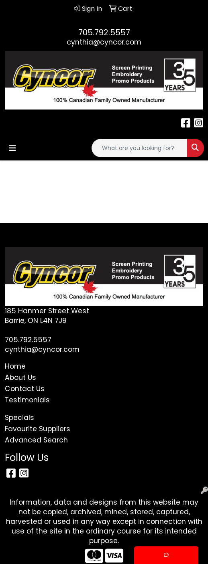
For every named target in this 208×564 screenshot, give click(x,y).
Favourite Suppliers (37, 429)
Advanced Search (36, 440)
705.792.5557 (104, 32)
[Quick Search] (139, 148)
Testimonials (27, 400)
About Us (20, 377)
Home (15, 366)
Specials (19, 417)
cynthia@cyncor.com (104, 42)
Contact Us (25, 389)
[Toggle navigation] (12, 148)
